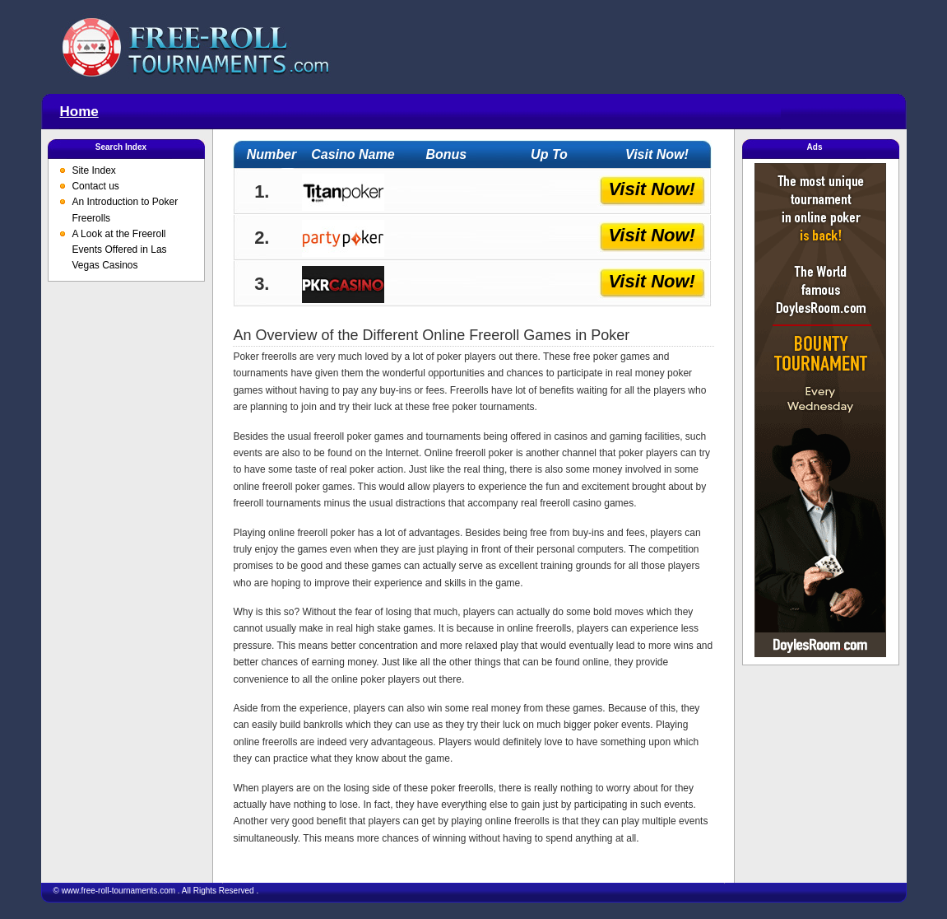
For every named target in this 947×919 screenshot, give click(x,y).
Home (79, 111)
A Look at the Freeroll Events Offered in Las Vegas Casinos (119, 249)
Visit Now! (651, 189)
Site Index (93, 170)
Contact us (95, 186)
